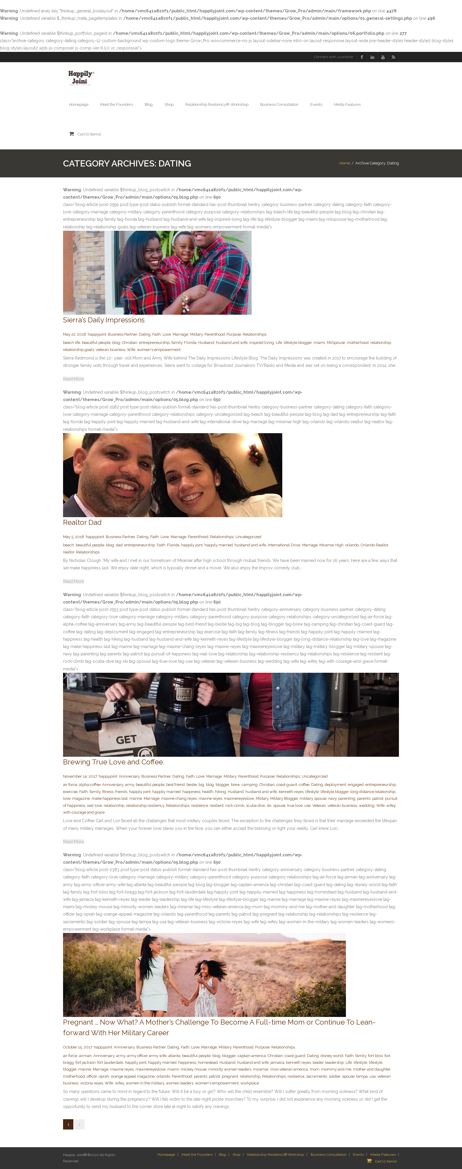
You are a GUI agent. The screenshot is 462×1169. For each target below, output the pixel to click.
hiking (220, 791)
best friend (175, 784)
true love (295, 805)
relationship (380, 342)
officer (92, 1076)
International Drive (284, 545)
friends (121, 791)
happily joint (192, 545)
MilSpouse (336, 342)
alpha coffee (89, 784)
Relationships (254, 334)
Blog (222, 1154)
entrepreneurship (154, 342)
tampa (362, 1076)
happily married (218, 545)
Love (167, 334)
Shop (236, 1154)
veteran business (110, 349)
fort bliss (375, 1055)
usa (372, 1076)
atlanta (174, 1055)
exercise (70, 791)
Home (344, 163)
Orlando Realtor (374, 545)
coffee (304, 784)
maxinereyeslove (239, 798)
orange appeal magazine (133, 1076)
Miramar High (331, 545)
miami (319, 342)
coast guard (286, 784)
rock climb (234, 805)
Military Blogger (284, 798)
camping (250, 784)
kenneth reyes (291, 791)
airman (85, 1055)
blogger (222, 784)
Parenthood (214, 334)
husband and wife (232, 342)
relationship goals (78, 349)
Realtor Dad (82, 522)
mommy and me (336, 1069)
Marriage (180, 334)
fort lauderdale (110, 1062)
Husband (206, 342)
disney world (332, 1055)
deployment (335, 784)
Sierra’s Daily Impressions (104, 320)
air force (70, 784)
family (176, 342)
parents (363, 798)
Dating (145, 334)
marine (135, 798)
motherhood (358, 342)
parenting (346, 798)
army (129, 784)
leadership (334, 1062)
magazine (81, 798)
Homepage (166, 1154)
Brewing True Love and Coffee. (113, 762)
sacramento (316, 1076)
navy (332, 798)
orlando (352, 545)
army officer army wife (146, 1055)
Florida (190, 342)
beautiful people (96, 342)
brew (235, 784)
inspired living (261, 342)
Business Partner (122, 334)
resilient (217, 805)
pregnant (230, 1076)
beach (68, 545)
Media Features (383, 1154)
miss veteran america (289, 1069)
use (307, 805)
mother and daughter (371, 1069)
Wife (131, 349)
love (66, 798)
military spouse (313, 798)
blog (116, 342)
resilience (199, 805)
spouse (279, 805)
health (207, 791)
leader (318, 1062)
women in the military (145, 1083)
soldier (334, 1076)
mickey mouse (194, 1069)
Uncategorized (248, 537)
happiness (191, 791)
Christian (129, 342)
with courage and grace (84, 812)
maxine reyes (210, 798)
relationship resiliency (145, 805)
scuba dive (255, 805)
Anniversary (129, 776)
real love (94, 805)
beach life (71, 342)
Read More (73, 379)
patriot (377, 798)
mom (314, 1069)
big (201, 784)
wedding (366, 805)
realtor (68, 552)
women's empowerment (159, 349)
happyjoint (97, 334)
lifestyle (312, 791)
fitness (107, 791)
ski (269, 805)
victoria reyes (91, 1083)
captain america (251, 1055)
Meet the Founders (197, 1154)
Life (279, 342)
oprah (104, 1076)
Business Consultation (328, 1154)
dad (119, 545)
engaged (356, 784)
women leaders (179, 1083)
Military (196, 334)
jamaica (277, 1062)
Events (358, 1154)
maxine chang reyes (179, 798)
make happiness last (110, 798)
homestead (208, 1062)
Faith (156, 334)
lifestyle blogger (298, 342)
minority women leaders (229, 1069)
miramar (260, 1069)
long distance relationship (372, 791)
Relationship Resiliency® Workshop (275, 1154)
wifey (390, 805)
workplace (249, 1083)
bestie (192, 784)
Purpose (234, 334)
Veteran (319, 805)
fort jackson (85, 1062)
